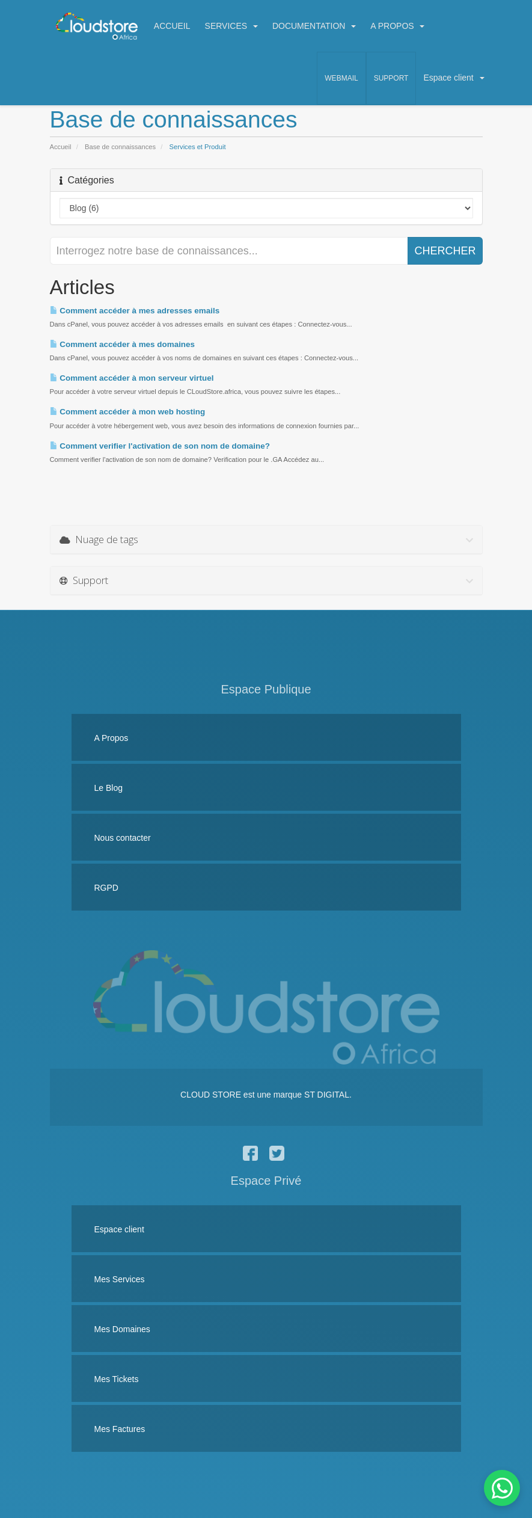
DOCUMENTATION (314, 26)
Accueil (61, 146)
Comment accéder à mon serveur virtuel (132, 378)
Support (391, 78)
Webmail (341, 78)
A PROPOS (397, 26)
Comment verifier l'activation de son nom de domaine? (160, 445)
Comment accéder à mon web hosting (128, 411)
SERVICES (231, 26)
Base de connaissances (120, 146)
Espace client (453, 77)
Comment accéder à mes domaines (122, 344)
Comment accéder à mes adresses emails (135, 310)
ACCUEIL (172, 26)
